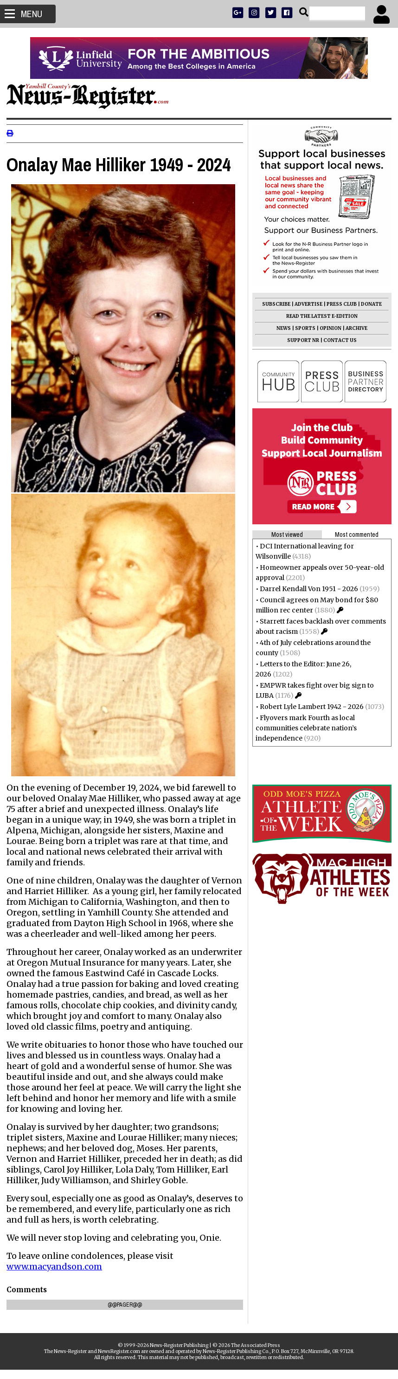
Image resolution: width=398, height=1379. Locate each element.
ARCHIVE (354, 328)
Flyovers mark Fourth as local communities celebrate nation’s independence (303, 728)
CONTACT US (337, 340)
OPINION (328, 328)
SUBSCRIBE (273, 304)
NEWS (281, 328)
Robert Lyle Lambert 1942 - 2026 (309, 706)
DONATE (368, 304)
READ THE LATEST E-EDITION (319, 316)
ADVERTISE (306, 304)
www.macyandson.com (57, 1275)
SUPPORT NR (300, 340)
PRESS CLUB (339, 304)
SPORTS (302, 328)
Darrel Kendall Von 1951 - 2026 (306, 589)
